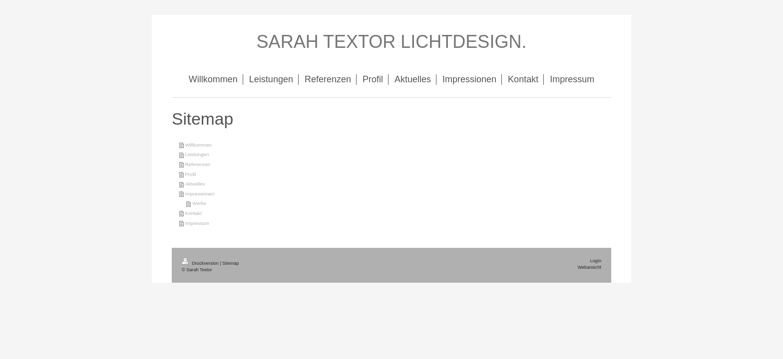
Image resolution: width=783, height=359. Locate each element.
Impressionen (199, 193)
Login (595, 260)
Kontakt (193, 213)
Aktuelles (195, 183)
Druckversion (201, 263)
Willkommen (198, 145)
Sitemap (230, 263)
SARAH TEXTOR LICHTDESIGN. (392, 41)
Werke (199, 203)
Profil (190, 174)
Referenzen (197, 164)
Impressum (197, 223)
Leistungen (197, 154)
